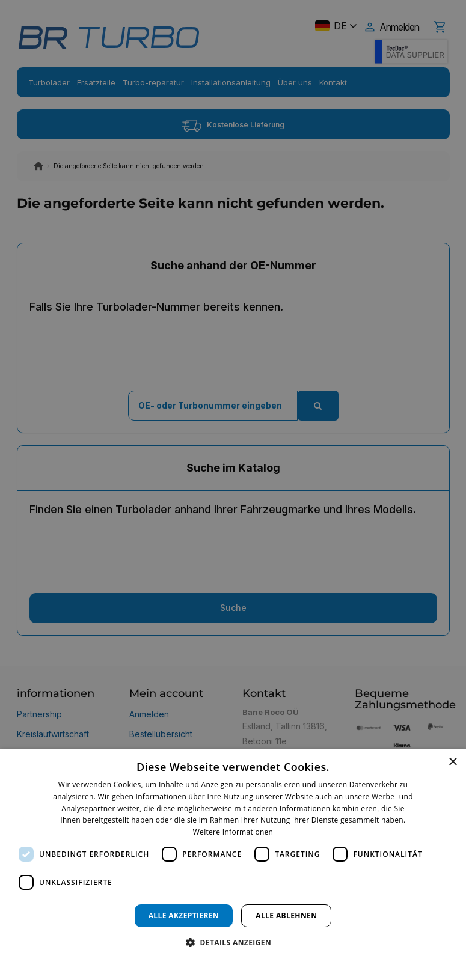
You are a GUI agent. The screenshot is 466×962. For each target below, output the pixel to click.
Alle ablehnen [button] (286, 915)
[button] (233, 942)
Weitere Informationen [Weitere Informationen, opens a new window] (233, 832)
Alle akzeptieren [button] (184, 915)
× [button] (452, 762)
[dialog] (233, 855)
